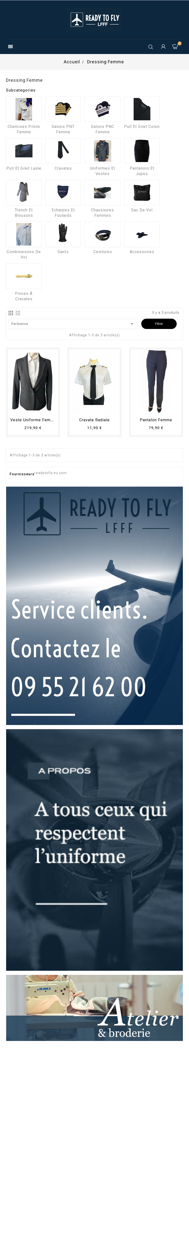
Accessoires (142, 251)
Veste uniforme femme (33, 420)
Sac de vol (142, 210)
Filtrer (159, 324)
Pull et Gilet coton (142, 126)
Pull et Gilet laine (23, 168)
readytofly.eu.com (50, 473)
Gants (63, 251)
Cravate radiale (94, 420)
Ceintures (102, 251)
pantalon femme (156, 420)
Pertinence (73, 324)
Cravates (63, 168)
